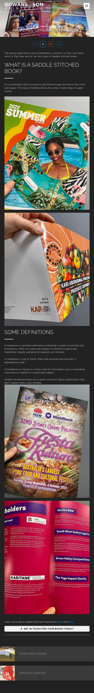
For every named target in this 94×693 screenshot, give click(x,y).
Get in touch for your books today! (47, 629)
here (60, 622)
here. (71, 622)
